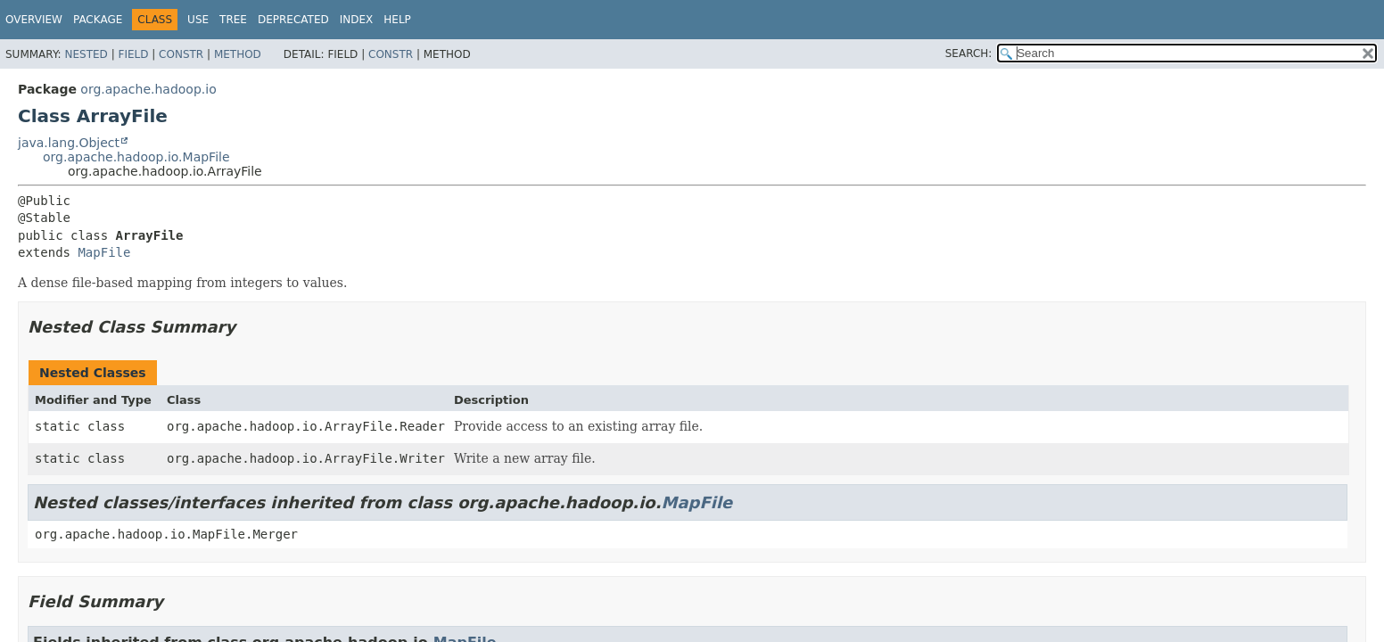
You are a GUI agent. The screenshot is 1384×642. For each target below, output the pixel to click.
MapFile (104, 252)
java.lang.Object (68, 143)
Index (357, 19)
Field (133, 54)
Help (397, 19)
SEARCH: (969, 53)
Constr (181, 54)
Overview (33, 19)
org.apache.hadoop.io (148, 89)
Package (97, 19)
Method (237, 54)
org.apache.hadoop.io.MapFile (136, 157)
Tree (233, 19)
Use (198, 19)
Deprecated (293, 19)
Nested (85, 54)
